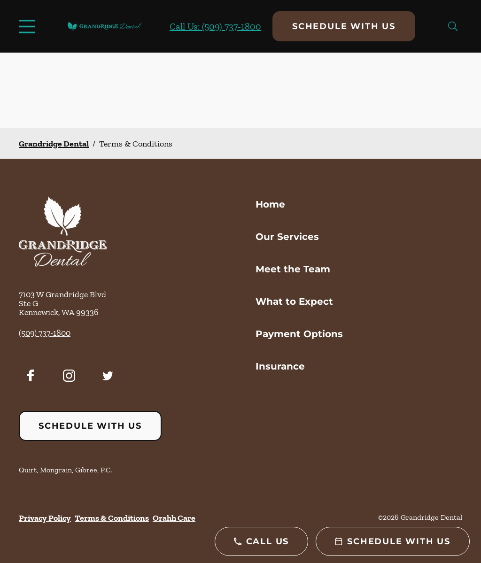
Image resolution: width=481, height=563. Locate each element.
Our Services (287, 236)
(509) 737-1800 (44, 333)
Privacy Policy (45, 518)
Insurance (280, 366)
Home (270, 204)
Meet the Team (293, 269)
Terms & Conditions (112, 518)
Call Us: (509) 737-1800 (215, 26)
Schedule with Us (344, 26)
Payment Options (299, 333)
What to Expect (294, 301)
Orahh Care (174, 518)
